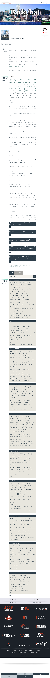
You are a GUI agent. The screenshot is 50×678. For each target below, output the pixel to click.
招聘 (15, 650)
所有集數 (5, 39)
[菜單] (48, 2)
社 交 (38, 599)
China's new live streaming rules (22, 441)
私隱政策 (13, 652)
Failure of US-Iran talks (19, 532)
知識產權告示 (29, 650)
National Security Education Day (22, 561)
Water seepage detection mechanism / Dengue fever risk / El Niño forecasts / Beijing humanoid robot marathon (22, 328)
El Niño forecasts (16, 342)
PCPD (14, 265)
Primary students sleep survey (21, 380)
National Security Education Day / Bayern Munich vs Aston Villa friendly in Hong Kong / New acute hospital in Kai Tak (22, 551)
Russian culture (23, 265)
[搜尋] (44, 2)
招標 (20, 650)
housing (17, 266)
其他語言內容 (33, 652)
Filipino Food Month (17, 439)
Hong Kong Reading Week (19, 402)
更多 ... (10, 595)
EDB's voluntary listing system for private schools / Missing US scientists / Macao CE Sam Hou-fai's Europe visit (21, 459)
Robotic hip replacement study (21, 408)
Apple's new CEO (16, 371)
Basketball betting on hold (20, 501)
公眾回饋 (38, 602)
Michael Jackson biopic (18, 409)
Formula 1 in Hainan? (17, 588)
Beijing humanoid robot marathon (22, 344)
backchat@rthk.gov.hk (17, 66)
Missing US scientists (18, 473)
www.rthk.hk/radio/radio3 (18, 72)
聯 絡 (14, 602)
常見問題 (38, 650)
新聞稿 (9, 650)
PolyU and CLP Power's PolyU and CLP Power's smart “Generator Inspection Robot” (22, 445)
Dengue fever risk (16, 341)
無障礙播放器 (23, 652)
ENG (40, 2)
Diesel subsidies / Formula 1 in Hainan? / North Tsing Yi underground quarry (21, 579)
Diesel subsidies (16, 586)
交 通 (14, 599)
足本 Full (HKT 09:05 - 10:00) (20, 302)
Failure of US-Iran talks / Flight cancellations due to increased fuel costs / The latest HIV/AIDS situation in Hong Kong (22, 523)
